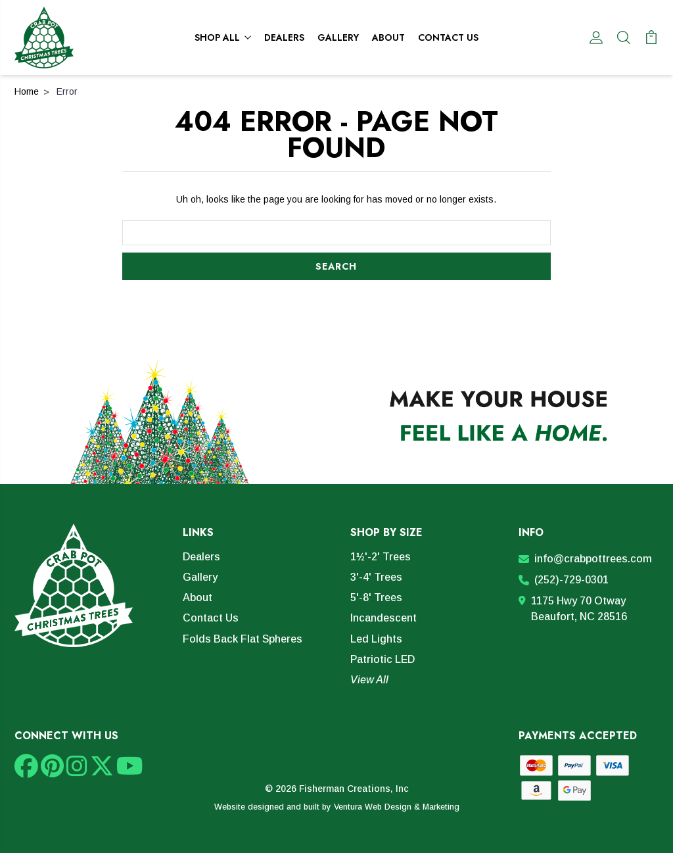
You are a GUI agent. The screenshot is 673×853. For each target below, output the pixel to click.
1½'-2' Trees (380, 556)
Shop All (223, 37)
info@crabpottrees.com (585, 558)
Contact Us (448, 37)
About (388, 37)
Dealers (284, 37)
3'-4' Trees (376, 577)
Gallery (338, 37)
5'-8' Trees (376, 597)
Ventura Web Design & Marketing (396, 807)
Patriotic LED (382, 659)
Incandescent (383, 617)
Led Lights (376, 639)
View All (369, 679)
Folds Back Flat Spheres (242, 639)
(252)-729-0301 (564, 579)
